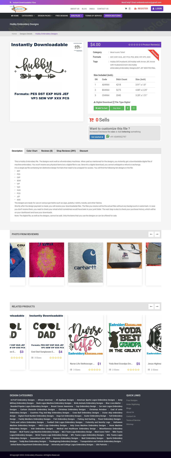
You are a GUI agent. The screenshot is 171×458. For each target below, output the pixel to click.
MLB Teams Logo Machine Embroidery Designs (39, 432)
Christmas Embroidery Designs (72, 409)
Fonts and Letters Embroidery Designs (27, 422)
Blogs (128, 408)
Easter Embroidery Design (95, 416)
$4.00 (95, 44)
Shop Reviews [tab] (66, 151)
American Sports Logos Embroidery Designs (96, 400)
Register (141, 8)
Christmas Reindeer (98, 409)
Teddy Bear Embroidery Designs (32, 441)
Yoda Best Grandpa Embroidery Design (127, 363)
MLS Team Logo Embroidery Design (77, 432)
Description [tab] (17, 151)
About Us (130, 412)
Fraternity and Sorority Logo (98, 422)
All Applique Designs (65, 400)
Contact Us (102, 9)
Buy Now (117, 108)
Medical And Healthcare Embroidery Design (76, 429)
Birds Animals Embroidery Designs (88, 403)
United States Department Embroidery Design (29, 445)
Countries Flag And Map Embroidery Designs (49, 413)
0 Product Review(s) (144, 44)
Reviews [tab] (47, 151)
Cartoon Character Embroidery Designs (37, 409)
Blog (84, 9)
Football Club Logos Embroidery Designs (64, 422)
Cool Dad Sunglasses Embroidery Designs (51, 352)
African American (45, 400)
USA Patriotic (101, 445)
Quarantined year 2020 (40, 438)
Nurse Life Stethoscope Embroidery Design (90, 363)
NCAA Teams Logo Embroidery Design (51, 435)
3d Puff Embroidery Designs (22, 400)
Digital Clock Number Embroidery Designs (36, 416)
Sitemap (129, 424)
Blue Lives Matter (113, 403)
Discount (84, 151)
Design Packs (44, 16)
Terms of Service (93, 16)
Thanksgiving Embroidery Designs (63, 441)
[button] (15, 84)
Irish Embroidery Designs (42, 429)
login (157, 8)
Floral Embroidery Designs (109, 419)
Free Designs (62, 16)
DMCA (92, 9)
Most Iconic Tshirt (102, 432)
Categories (27, 16)
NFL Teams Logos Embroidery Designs (87, 435)
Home (15, 16)
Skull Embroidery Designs (92, 438)
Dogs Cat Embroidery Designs (69, 416)
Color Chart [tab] (32, 151)
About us (74, 9)
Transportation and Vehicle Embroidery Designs (100, 441)
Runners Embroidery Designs (65, 438)
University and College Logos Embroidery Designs (72, 445)
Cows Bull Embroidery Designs (86, 413)
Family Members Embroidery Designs (34, 419)
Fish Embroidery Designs (64, 419)
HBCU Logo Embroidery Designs (53, 425)
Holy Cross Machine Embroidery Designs (88, 425)
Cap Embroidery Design (86, 406)
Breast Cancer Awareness (62, 406)
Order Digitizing (113, 16)
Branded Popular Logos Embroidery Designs (29, 406)
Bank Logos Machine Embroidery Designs (53, 403)
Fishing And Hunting (86, 419)
